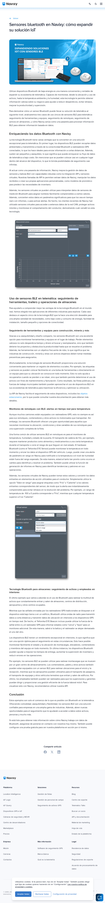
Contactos (7, 859)
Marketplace (8, 828)
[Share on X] (52, 752)
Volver (13, 18)
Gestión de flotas (45, 794)
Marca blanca (43, 854)
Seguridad (76, 854)
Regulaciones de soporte (82, 859)
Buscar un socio (78, 811)
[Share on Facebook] (45, 752)
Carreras (6, 854)
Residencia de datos (80, 848)
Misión (6, 848)
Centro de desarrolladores (14, 822)
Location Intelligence (12, 794)
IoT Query (7, 805)
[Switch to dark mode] (96, 4)
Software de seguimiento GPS (50, 848)
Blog (74, 794)
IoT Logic (7, 800)
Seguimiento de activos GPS (49, 805)
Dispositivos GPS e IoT (12, 811)
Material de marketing (81, 822)
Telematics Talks (78, 805)
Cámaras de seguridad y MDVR (16, 817)
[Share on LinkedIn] (58, 752)
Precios (6, 834)
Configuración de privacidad (65, 894)
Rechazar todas (42, 894)
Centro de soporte (79, 800)
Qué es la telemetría (46, 859)
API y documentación (80, 817)
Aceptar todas (23, 894)
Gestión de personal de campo (51, 800)
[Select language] (90, 4)
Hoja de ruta (77, 828)
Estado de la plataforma (81, 834)
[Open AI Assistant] (99, 897)
